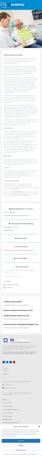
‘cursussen (26, 195)
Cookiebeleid (6, 454)
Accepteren (21, 441)
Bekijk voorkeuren (21, 450)
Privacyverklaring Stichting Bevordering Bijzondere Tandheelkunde (23, 454)
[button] (39, 426)
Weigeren (21, 445)
